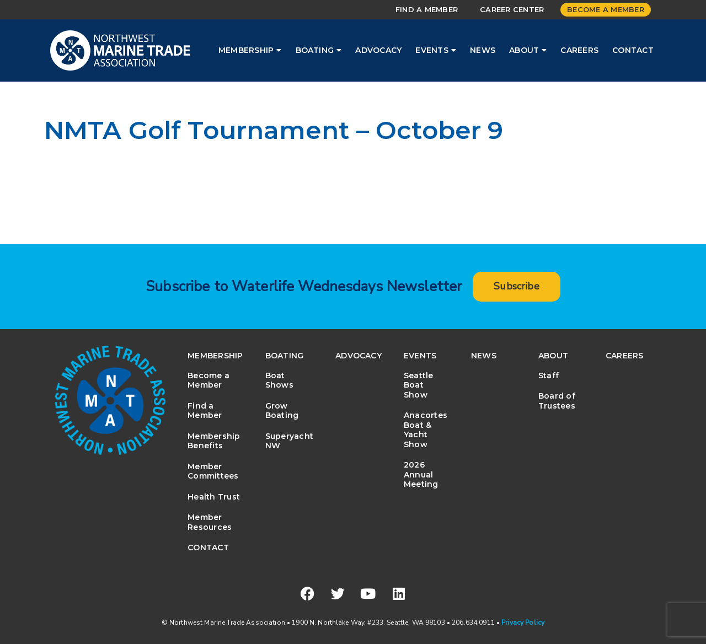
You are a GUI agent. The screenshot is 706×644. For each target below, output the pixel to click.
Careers (579, 50)
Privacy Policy (522, 622)
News (482, 50)
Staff (548, 375)
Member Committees (213, 471)
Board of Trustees (556, 401)
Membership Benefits (214, 441)
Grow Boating (282, 411)
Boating (319, 50)
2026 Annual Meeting (421, 474)
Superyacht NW (289, 441)
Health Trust (214, 497)
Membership (250, 50)
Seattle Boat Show (419, 385)
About (528, 50)
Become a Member (605, 9)
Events (435, 50)
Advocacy (378, 50)
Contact (633, 50)
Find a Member (426, 9)
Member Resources (210, 522)
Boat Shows (279, 380)
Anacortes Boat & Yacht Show (425, 429)
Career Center (512, 9)
